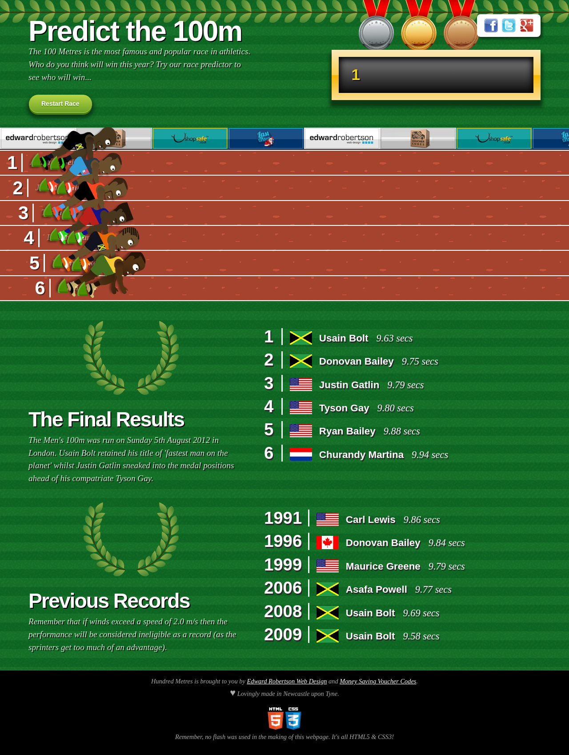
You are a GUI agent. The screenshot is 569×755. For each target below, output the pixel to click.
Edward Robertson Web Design (287, 681)
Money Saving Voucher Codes (378, 681)
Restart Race (60, 103)
